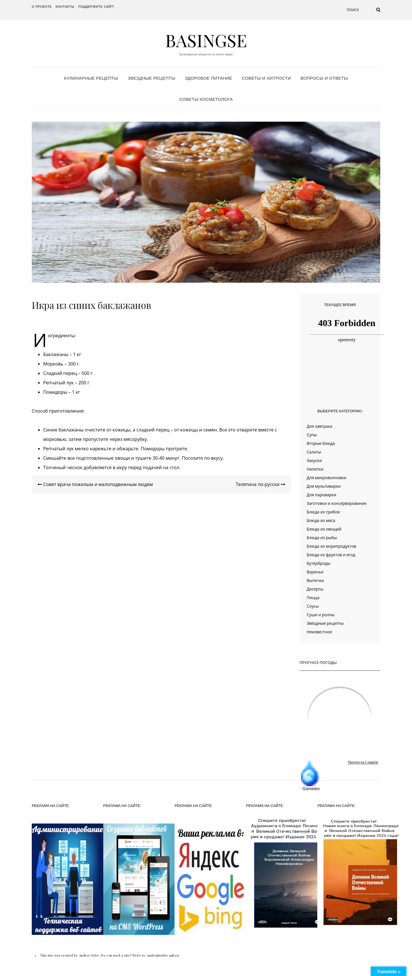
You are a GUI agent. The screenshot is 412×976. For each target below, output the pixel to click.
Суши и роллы (320, 614)
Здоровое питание (208, 78)
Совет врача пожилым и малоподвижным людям (95, 484)
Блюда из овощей (324, 529)
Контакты (65, 6)
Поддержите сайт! (96, 6)
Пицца (313, 597)
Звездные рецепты (151, 78)
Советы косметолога (206, 99)
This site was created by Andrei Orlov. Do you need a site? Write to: (93, 955)
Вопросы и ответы (324, 78)
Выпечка (315, 580)
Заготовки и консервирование (337, 503)
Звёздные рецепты (325, 623)
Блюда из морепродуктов (331, 546)
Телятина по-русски (260, 484)
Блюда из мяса (321, 520)
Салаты (314, 452)
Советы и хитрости (266, 78)
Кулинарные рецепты (91, 78)
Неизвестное (319, 631)
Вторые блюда (321, 443)
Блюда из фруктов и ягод (331, 554)
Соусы (313, 606)
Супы (312, 434)
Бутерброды (318, 563)
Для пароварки (321, 494)
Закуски (314, 460)
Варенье (315, 572)
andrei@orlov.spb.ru (163, 955)
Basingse (206, 40)
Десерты (315, 589)
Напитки (315, 469)
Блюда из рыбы (322, 537)
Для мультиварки (324, 486)
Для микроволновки (326, 477)
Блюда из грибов (323, 512)
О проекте (42, 6)
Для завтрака (319, 426)
